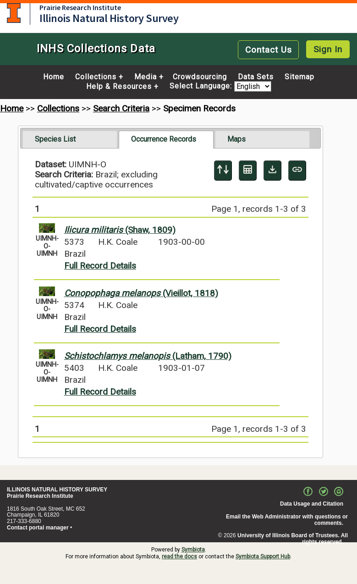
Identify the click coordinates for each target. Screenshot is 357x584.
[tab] (69, 139)
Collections (95, 77)
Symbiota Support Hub (263, 556)
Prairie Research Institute (80, 7)
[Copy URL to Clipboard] (297, 170)
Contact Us (268, 49)
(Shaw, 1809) (120, 230)
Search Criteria (121, 108)
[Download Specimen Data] (272, 170)
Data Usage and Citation (311, 504)
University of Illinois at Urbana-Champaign (14, 13)
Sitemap (299, 77)
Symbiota (193, 549)
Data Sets (256, 77)
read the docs (179, 556)
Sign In (327, 49)
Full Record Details (100, 265)
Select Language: (202, 86)
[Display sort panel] (223, 170)
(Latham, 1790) (147, 356)
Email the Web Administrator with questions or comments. (287, 519)
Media (145, 77)
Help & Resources (119, 87)
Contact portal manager (38, 527)
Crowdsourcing (200, 77)
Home (53, 77)
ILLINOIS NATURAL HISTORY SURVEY (57, 489)
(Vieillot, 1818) (141, 293)
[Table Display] (248, 170)
